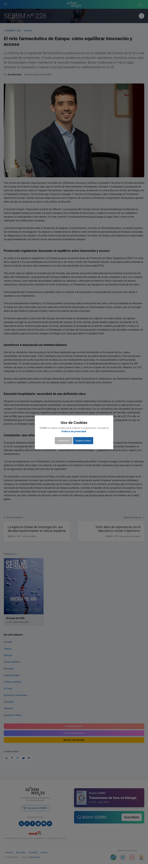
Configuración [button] (63, 440)
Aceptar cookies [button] (83, 440)
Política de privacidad (74, 431)
